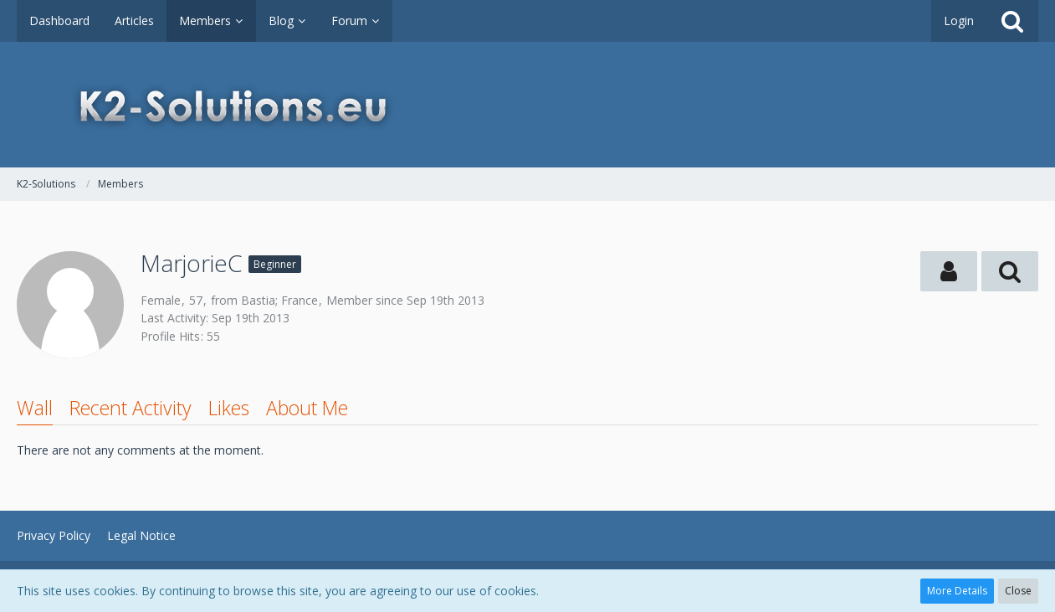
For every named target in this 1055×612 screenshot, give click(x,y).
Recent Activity (130, 407)
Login (959, 20)
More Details (957, 591)
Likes (228, 407)
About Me (307, 407)
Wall (35, 407)
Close (1018, 591)
